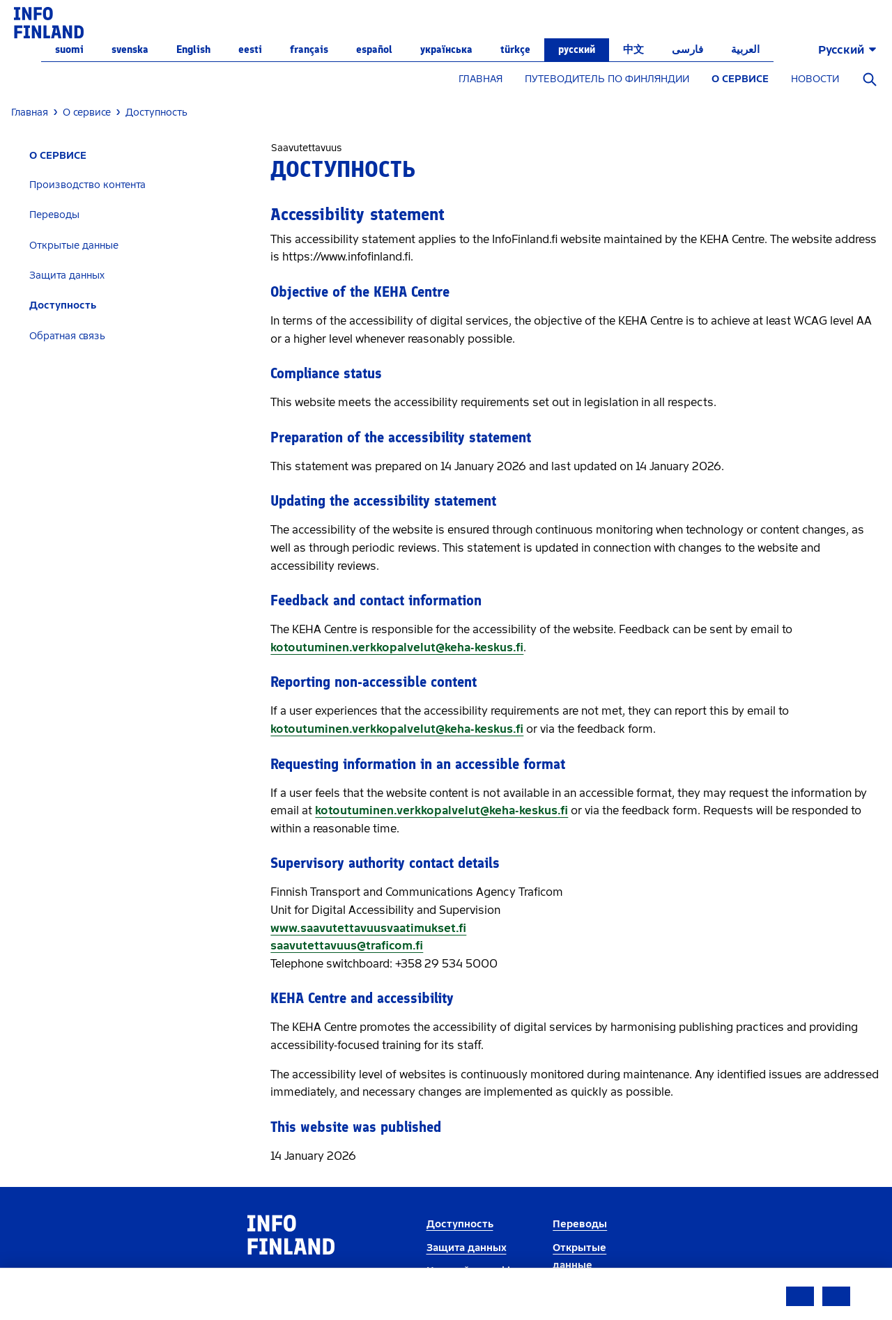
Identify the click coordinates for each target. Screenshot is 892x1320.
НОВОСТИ (815, 79)
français (309, 49)
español (374, 49)
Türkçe (515, 49)
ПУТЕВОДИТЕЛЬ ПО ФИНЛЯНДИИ (607, 79)
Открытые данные (73, 245)
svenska (130, 49)
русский (576, 49)
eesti (250, 49)
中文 (633, 49)
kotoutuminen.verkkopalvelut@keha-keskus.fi (396, 647)
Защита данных (67, 275)
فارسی (687, 49)
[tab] (135, 185)
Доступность (62, 305)
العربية (745, 49)
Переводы (54, 215)
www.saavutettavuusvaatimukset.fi (368, 928)
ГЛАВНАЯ (480, 79)
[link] (49, 22)
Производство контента (87, 185)
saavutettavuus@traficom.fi (346, 945)
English (193, 49)
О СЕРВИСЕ (740, 79)
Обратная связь (67, 336)
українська (446, 49)
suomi (69, 49)
